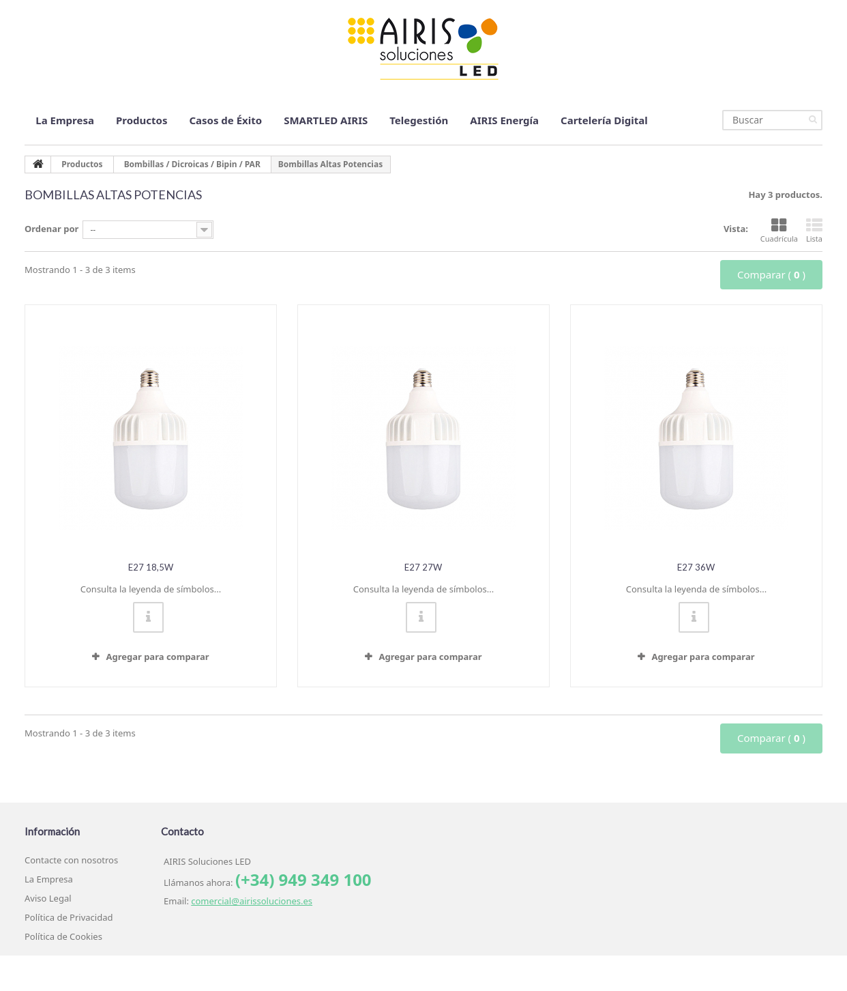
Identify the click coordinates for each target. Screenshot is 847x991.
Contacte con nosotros (71, 859)
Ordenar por (51, 228)
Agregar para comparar (157, 656)
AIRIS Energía (504, 120)
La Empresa (64, 120)
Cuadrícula (779, 231)
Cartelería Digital (604, 120)
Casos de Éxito (225, 120)
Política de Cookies (63, 936)
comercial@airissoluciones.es (251, 901)
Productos (141, 120)
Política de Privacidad (69, 917)
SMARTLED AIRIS (326, 120)
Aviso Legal (48, 898)
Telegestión (418, 120)
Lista (814, 231)
